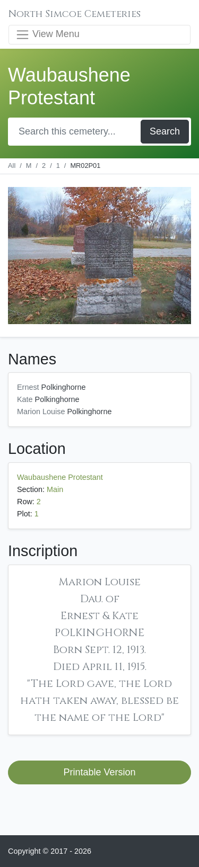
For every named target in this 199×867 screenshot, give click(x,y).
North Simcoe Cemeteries (74, 14)
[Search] (75, 132)
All (11, 165)
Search (165, 131)
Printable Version (99, 772)
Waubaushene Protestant (60, 477)
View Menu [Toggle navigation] (47, 35)
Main (55, 489)
